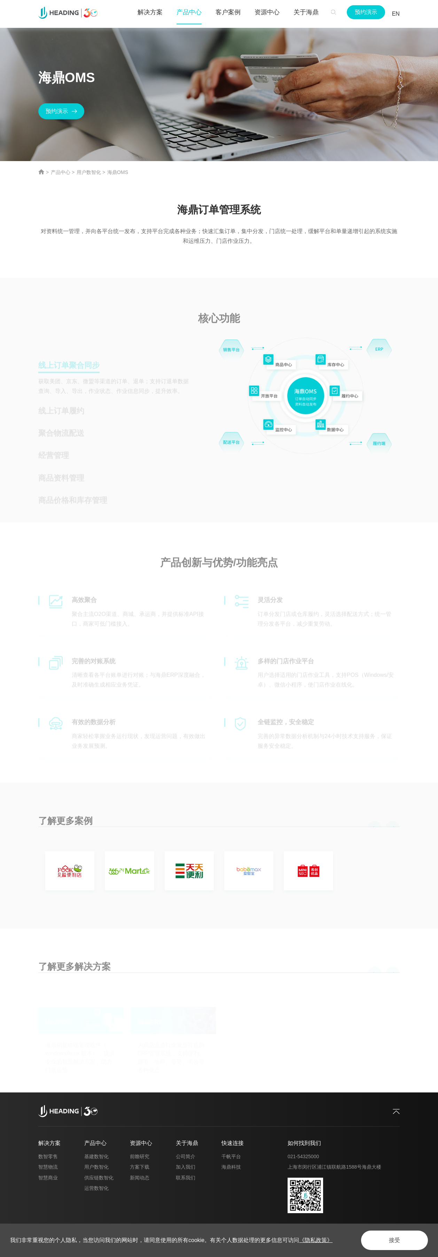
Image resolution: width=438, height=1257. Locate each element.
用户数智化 (89, 172)
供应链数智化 (99, 1177)
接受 (394, 1240)
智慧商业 (48, 1177)
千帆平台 (231, 1156)
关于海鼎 (187, 1143)
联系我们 (185, 1177)
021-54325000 (303, 1156)
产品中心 (60, 172)
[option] (219, 872)
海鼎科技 (231, 1167)
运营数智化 (96, 1188)
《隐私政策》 (316, 1240)
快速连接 (232, 1143)
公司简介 (185, 1156)
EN (396, 14)
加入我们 (185, 1167)
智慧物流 (48, 1167)
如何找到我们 (304, 1143)
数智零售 (48, 1156)
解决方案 (49, 1143)
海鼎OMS (117, 172)
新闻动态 (139, 1177)
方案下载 (139, 1167)
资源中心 (141, 1143)
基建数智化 (96, 1156)
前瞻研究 (139, 1156)
